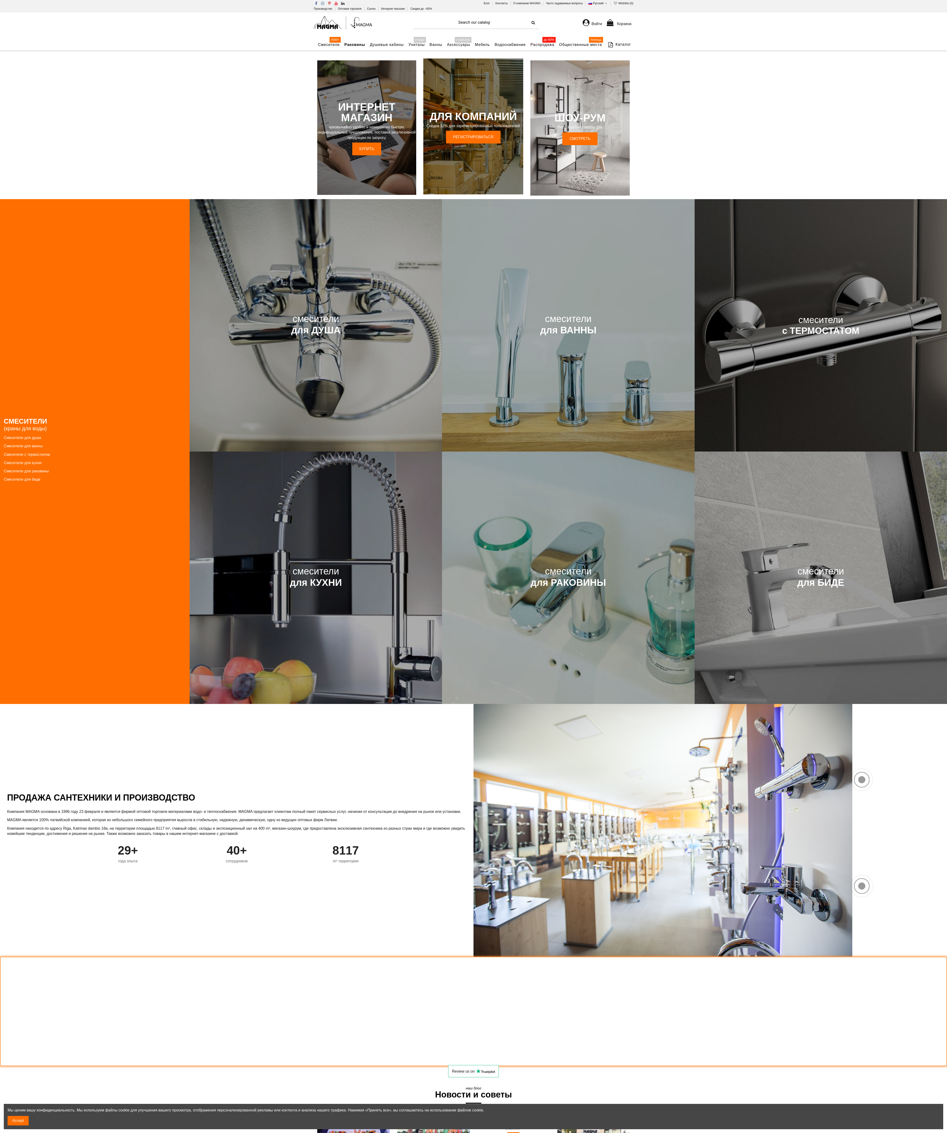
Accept (18, 1121)
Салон (371, 8)
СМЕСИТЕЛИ (25, 424)
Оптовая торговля (350, 8)
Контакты (502, 3)
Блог (487, 3)
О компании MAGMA (527, 3)
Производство (323, 8)
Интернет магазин (393, 8)
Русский (598, 3)
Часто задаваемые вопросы (564, 3)
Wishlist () (623, 3)
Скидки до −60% (421, 8)
